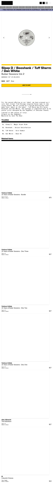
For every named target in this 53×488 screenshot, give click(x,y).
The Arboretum (6, 421)
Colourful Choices (7, 478)
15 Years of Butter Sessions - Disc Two (14, 308)
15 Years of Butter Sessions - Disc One (14, 365)
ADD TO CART (26, 85)
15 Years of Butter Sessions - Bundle (13, 194)
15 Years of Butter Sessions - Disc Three (14, 251)
